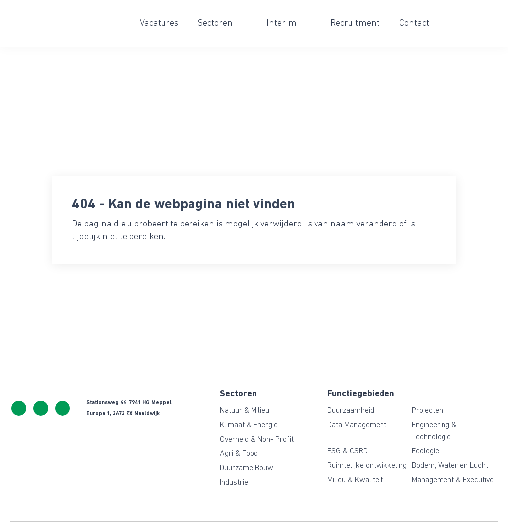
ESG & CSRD (347, 451)
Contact (414, 23)
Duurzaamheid (350, 411)
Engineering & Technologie (434, 431)
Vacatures (159, 23)
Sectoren (215, 23)
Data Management (356, 425)
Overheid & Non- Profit (257, 440)
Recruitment (355, 23)
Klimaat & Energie (249, 425)
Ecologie (425, 451)
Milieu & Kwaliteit (355, 480)
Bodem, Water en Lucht (450, 466)
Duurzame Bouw (246, 468)
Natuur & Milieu (244, 411)
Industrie (234, 483)
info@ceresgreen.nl (41, 408)
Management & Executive (453, 480)
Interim (281, 23)
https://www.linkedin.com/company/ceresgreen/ (62, 408)
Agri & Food (239, 454)
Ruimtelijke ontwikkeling (367, 466)
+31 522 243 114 (19, 408)
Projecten (427, 411)
